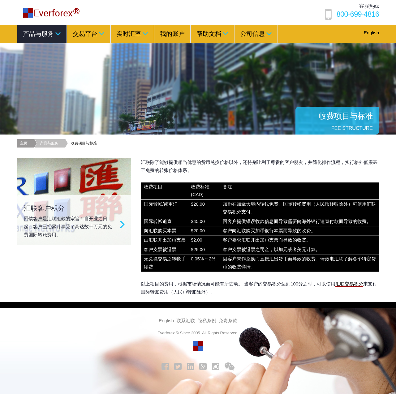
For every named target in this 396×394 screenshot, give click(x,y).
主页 (24, 143)
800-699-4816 (358, 14)
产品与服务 (42, 33)
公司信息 (256, 33)
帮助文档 (212, 33)
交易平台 (89, 33)
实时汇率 (132, 33)
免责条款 (228, 320)
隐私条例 (207, 320)
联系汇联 (185, 320)
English (371, 32)
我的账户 (172, 33)
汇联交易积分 (349, 283)
